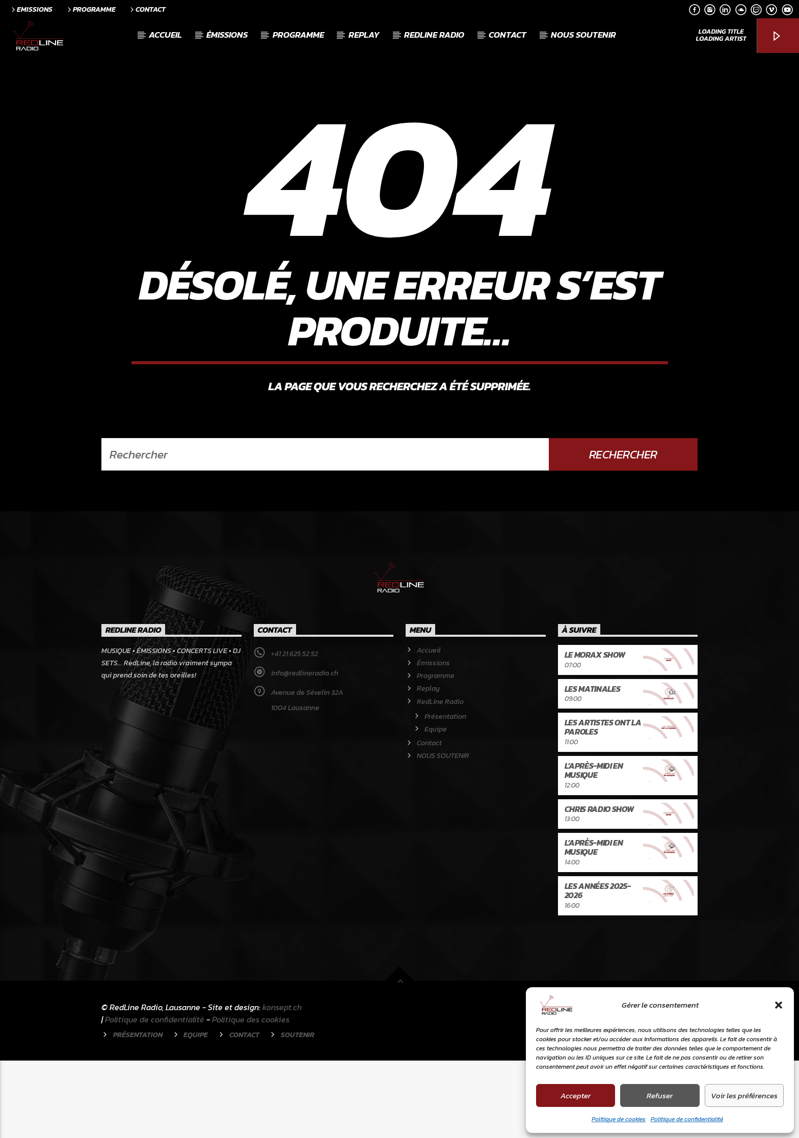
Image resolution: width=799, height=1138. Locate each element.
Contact (147, 9)
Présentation (445, 794)
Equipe (435, 806)
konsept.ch (282, 1084)
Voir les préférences (744, 1095)
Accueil (165, 34)
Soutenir (297, 1112)
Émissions (227, 34)
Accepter (576, 1095)
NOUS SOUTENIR (583, 34)
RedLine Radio (434, 34)
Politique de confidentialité (687, 1119)
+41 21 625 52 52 (294, 731)
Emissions (31, 9)
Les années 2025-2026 (598, 968)
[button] (779, 1005)
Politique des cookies (250, 1097)
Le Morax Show (595, 732)
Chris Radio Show (599, 886)
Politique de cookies (619, 1119)
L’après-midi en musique (594, 847)
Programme (91, 9)
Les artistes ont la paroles (603, 804)
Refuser (660, 1095)
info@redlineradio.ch (304, 750)
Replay (364, 34)
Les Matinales (593, 766)
